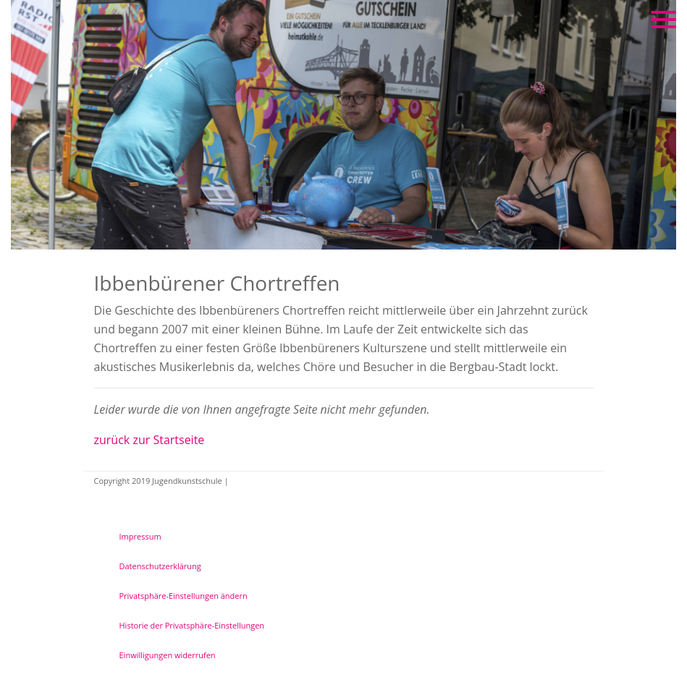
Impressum (140, 536)
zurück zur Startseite (149, 440)
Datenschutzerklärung (160, 566)
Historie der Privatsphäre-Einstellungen (192, 625)
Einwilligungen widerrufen (167, 654)
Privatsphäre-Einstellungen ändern (183, 595)
